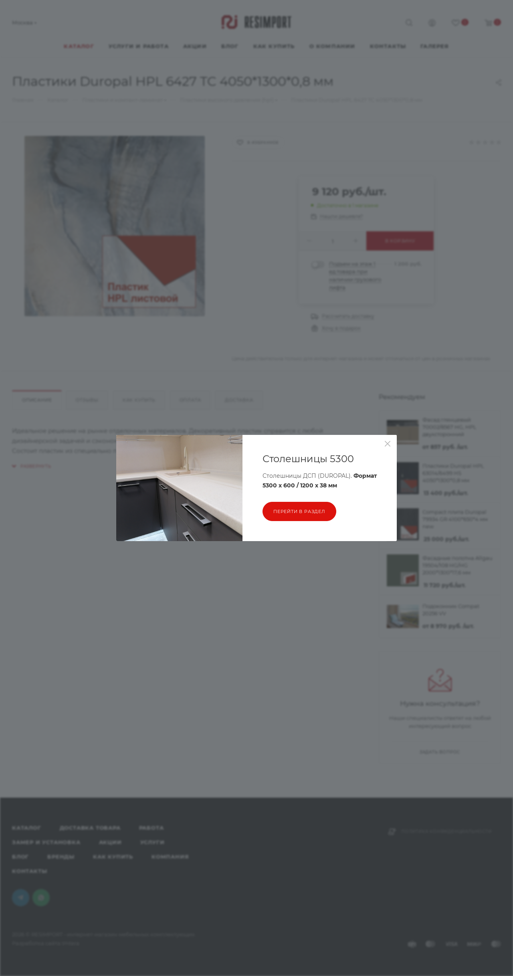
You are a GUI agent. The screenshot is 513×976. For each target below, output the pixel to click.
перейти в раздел (299, 511)
